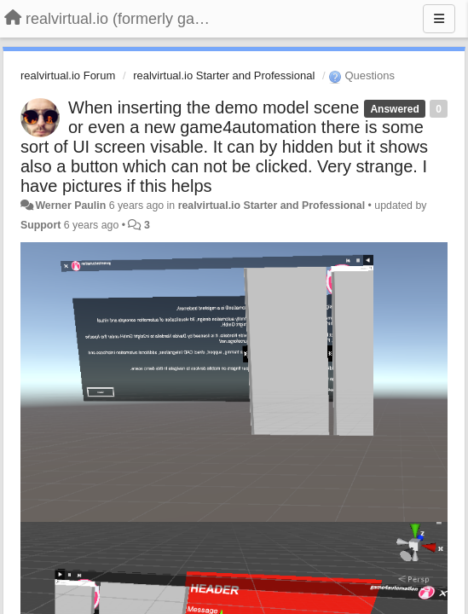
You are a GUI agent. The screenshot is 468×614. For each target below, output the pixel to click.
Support (40, 225)
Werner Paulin (70, 205)
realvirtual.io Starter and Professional (224, 75)
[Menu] (439, 18)
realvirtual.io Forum (67, 75)
